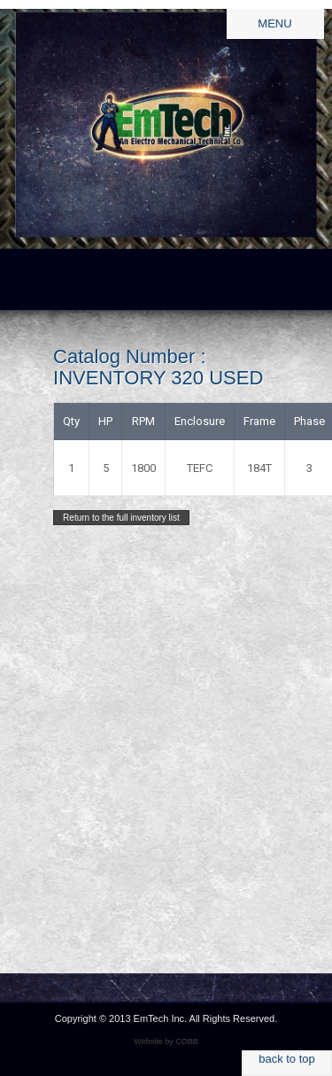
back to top (287, 1058)
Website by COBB (165, 1041)
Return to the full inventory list (121, 518)
